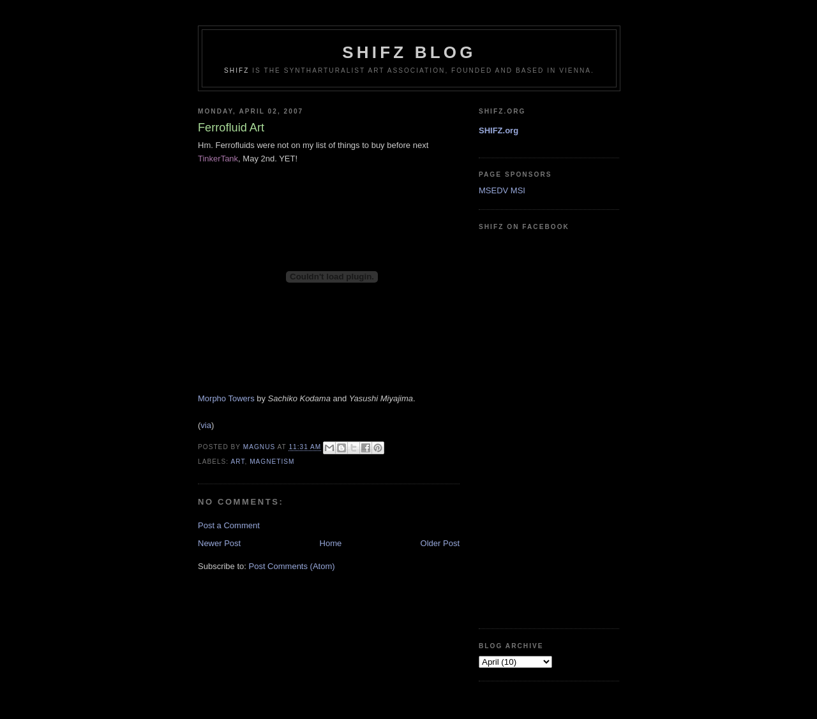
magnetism (272, 461)
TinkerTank (218, 158)
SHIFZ (236, 70)
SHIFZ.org (498, 130)
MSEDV (493, 190)
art (237, 461)
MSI (518, 190)
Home (331, 543)
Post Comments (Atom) (292, 566)
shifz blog (409, 52)
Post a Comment (229, 525)
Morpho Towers (226, 398)
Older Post (440, 543)
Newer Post (219, 543)
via (205, 425)
